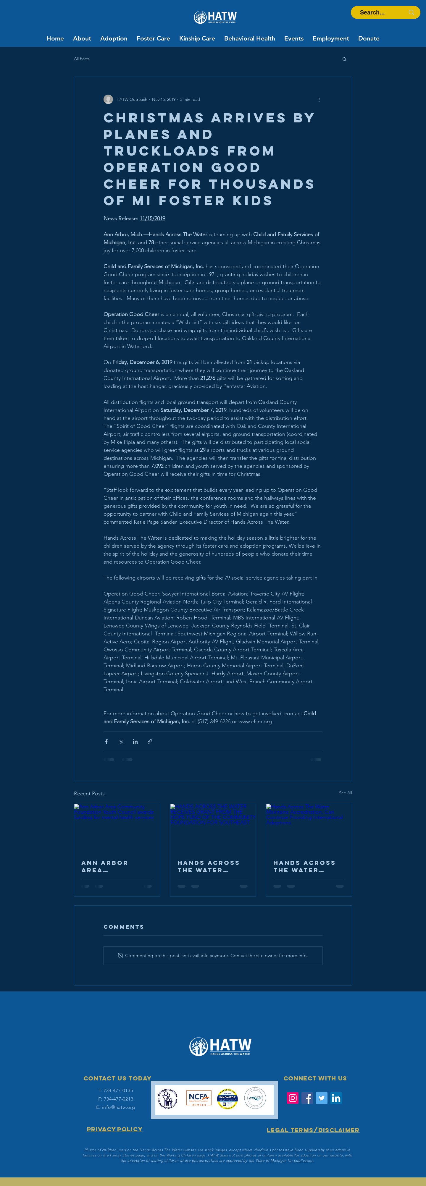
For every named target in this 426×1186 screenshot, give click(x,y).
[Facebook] (307, 1098)
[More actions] (318, 99)
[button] (344, 58)
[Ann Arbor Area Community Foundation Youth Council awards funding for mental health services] (117, 828)
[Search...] (372, 12)
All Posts (82, 58)
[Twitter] (321, 1098)
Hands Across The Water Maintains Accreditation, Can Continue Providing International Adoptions (307, 866)
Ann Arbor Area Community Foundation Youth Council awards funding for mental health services (114, 866)
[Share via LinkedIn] (135, 741)
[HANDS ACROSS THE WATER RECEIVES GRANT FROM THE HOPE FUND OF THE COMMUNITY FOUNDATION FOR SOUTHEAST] (213, 828)
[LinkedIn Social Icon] (336, 1098)
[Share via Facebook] (106, 741)
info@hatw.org (118, 1107)
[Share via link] (150, 741)
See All (345, 792)
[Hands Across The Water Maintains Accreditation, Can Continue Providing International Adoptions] (309, 828)
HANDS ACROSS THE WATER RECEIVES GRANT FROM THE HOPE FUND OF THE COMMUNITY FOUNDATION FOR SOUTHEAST (212, 866)
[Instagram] (292, 1098)
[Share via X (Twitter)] (121, 741)
